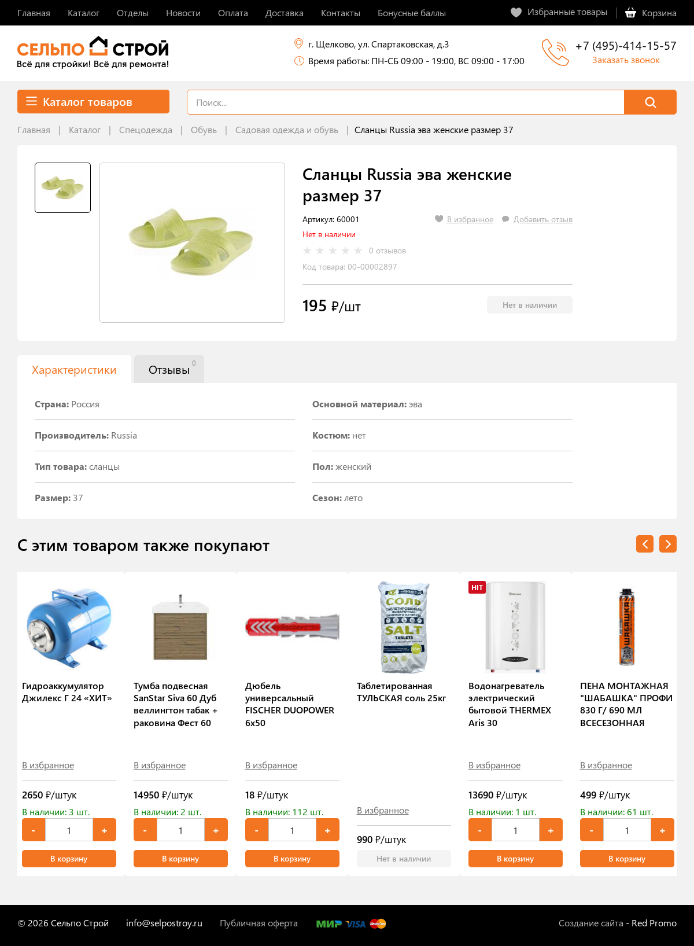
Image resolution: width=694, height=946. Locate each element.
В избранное (48, 765)
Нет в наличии (530, 304)
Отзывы (172, 367)
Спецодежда (145, 129)
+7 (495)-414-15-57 (626, 45)
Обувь (204, 129)
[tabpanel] (192, 243)
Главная (33, 129)
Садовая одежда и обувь (286, 129)
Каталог (85, 129)
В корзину (68, 858)
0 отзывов (387, 250)
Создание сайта (591, 922)
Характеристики (74, 369)
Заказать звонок (626, 59)
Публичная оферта (259, 922)
